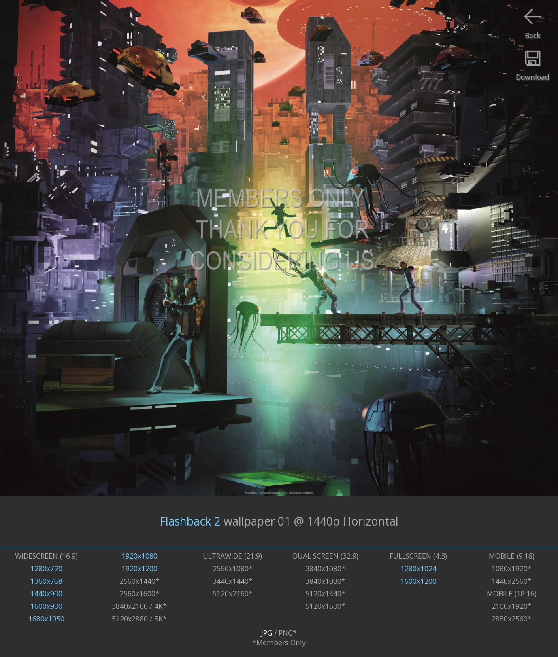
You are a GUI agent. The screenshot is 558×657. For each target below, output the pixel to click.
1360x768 (46, 581)
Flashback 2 (190, 521)
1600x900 (46, 606)
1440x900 (46, 593)
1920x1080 (139, 556)
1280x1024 (418, 568)
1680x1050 (46, 618)
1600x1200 (418, 581)
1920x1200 (139, 568)
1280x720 (46, 568)
